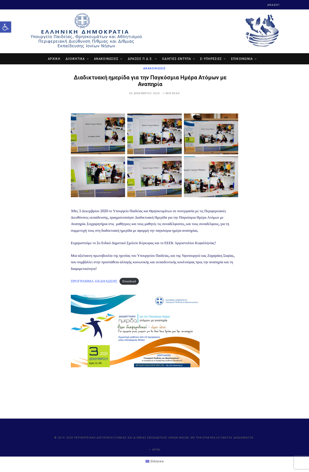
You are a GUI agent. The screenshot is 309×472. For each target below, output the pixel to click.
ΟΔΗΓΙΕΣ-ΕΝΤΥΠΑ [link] (176, 59)
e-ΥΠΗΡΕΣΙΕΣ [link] (211, 59)
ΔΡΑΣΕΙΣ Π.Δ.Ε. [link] (140, 59)
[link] (5, 27)
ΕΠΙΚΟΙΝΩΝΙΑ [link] (242, 59)
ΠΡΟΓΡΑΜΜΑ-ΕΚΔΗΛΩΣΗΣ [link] (94, 280)
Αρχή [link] (154, 449)
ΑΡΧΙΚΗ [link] (54, 59)
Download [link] (129, 281)
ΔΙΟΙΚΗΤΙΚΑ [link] (75, 59)
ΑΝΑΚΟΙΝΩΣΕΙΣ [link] (106, 59)
